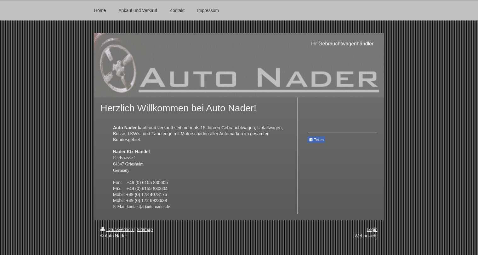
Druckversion (117, 229)
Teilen (316, 140)
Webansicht (366, 235)
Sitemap (145, 229)
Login (372, 229)
